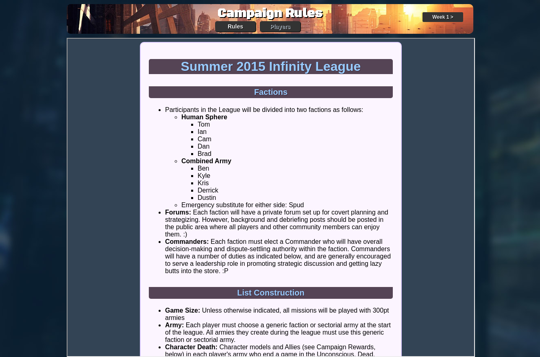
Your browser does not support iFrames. (271, 197)
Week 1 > (442, 17)
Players (280, 26)
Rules (235, 26)
